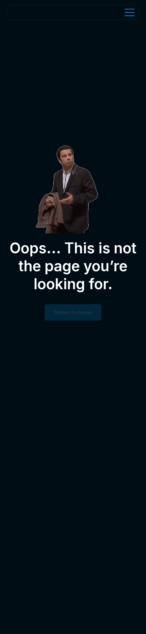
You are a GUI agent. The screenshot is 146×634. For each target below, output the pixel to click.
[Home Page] (41, 12)
